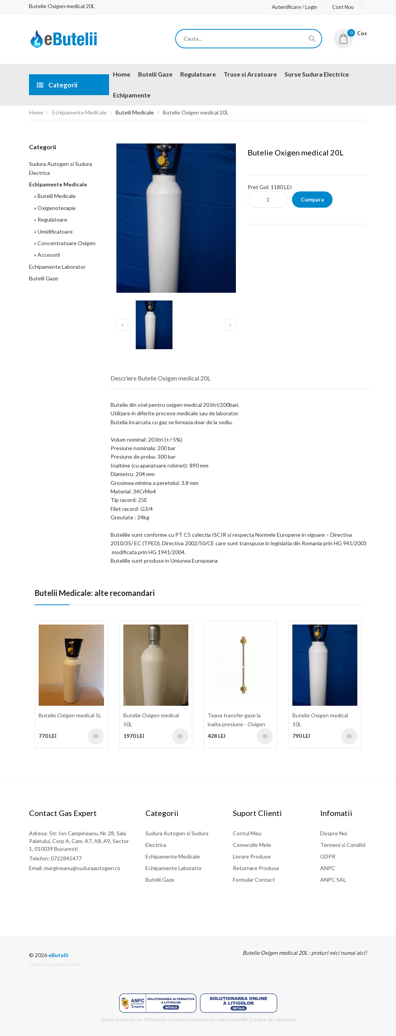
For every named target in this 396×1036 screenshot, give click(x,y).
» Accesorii (46, 254)
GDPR (327, 856)
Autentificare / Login (294, 7)
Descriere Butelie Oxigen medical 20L (160, 378)
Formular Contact (254, 879)
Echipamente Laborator (57, 266)
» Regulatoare (49, 219)
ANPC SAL (333, 879)
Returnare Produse (256, 868)
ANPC (327, 868)
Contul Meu (247, 833)
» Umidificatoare (52, 231)
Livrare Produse (252, 856)
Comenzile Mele (252, 844)
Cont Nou (343, 7)
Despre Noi (333, 833)
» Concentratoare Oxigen (64, 243)
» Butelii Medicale (54, 196)
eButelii (58, 955)
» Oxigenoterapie (54, 208)
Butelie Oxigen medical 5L (70, 715)
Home (36, 112)
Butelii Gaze (43, 278)
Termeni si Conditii (342, 844)
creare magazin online (55, 964)
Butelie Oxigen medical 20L (196, 112)
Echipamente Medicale (79, 112)
